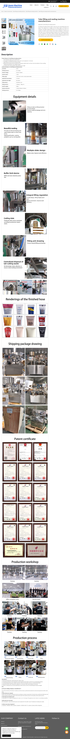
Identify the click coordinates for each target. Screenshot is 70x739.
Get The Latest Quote (45, 39)
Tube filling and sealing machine (19, 11)
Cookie (8, 728)
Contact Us (46, 7)
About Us (36, 5)
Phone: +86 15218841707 (64, 1)
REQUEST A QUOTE (63, 6)
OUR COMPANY (7, 718)
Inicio (2, 11)
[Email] (40, 727)
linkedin (55, 44)
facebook (39, 44)
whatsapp (47, 44)
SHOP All (2, 721)
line (42, 44)
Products (42, 5)
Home (31, 5)
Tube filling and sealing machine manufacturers (47, 11)
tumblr (53, 44)
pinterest (50, 44)
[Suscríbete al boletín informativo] (47, 727)
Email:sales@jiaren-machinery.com (53, 1)
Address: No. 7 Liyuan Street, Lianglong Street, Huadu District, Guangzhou (24, 722)
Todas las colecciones (8, 11)
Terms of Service (4, 725)
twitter (44, 44)
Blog (47, 5)
